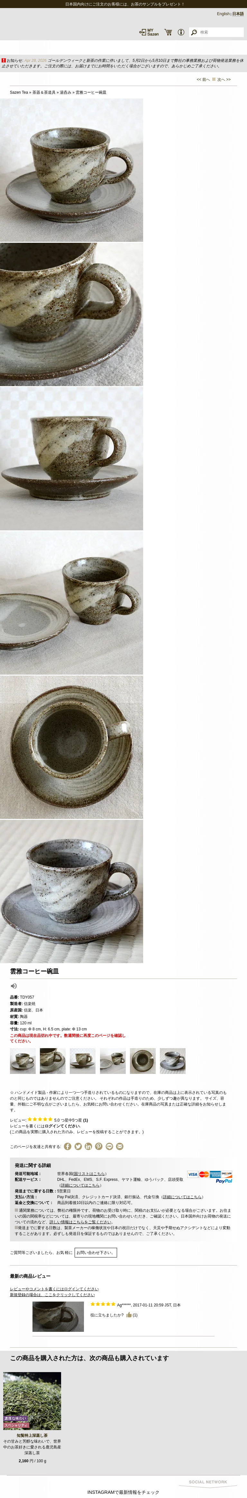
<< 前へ (203, 79)
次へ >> (224, 79)
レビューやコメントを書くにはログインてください (54, 1289)
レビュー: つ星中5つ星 (49, 1120)
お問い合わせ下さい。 (96, 1252)
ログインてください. (62, 1126)
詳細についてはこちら (80, 1185)
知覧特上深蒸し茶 (32, 1435)
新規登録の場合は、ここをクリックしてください (52, 1295)
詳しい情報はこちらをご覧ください (80, 1222)
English (223, 14)
